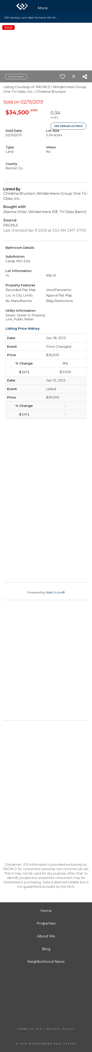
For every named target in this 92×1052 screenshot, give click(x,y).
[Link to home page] (22, 6)
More (43, 8)
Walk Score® (55, 592)
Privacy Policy (61, 1029)
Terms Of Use (29, 1029)
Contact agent (16, 76)
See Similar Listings (68, 126)
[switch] (62, 76)
